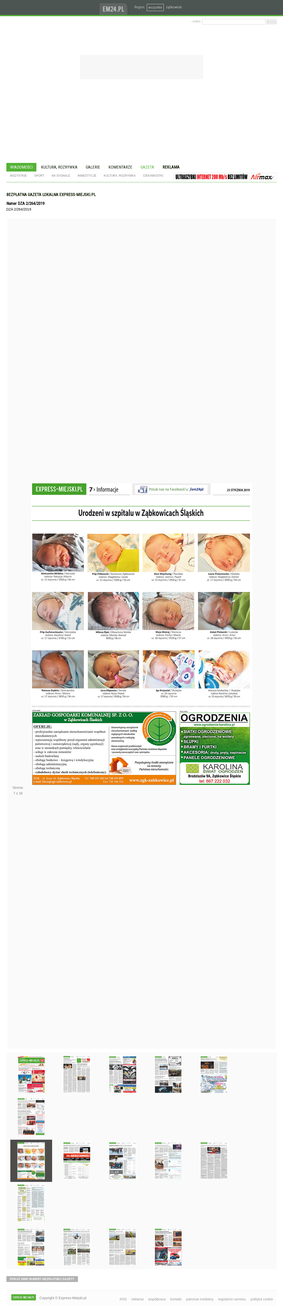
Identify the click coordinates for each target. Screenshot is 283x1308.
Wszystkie (18, 175)
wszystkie (155, 7)
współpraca (157, 1299)
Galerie (93, 167)
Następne (18, 923)
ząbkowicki (174, 7)
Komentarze (120, 167)
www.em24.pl (115, 7)
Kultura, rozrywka (59, 167)
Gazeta (147, 167)
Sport (39, 175)
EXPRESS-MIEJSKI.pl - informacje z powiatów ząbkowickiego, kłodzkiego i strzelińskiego (53, 7)
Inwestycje (86, 175)
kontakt (175, 1299)
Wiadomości (21, 167)
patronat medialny (199, 1299)
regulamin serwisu (232, 1299)
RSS (123, 1299)
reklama (137, 1299)
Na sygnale (61, 175)
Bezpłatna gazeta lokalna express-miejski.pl (51, 194)
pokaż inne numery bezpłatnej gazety (42, 1279)
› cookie (195, 21)
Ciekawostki (153, 175)
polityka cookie (262, 1299)
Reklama (171, 167)
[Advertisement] (141, 121)
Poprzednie (18, 360)
